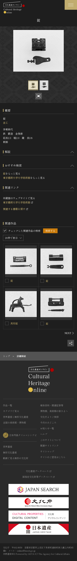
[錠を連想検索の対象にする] (7, 280)
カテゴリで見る (11, 411)
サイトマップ (47, 451)
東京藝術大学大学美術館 (16, 177)
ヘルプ (43, 434)
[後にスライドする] (69, 333)
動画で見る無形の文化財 (15, 458)
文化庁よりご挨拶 (49, 417)
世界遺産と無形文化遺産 (15, 417)
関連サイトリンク (49, 445)
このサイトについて (50, 440)
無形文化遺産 (10, 452)
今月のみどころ (48, 422)
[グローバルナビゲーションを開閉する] (71, 5)
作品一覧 (7, 405)
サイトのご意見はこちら (53, 457)
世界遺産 (7, 446)
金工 (5, 122)
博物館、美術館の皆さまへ (54, 411)
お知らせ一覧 (47, 428)
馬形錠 (14, 323)
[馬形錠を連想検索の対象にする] (7, 323)
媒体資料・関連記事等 (51, 405)
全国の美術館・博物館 (14, 422)
